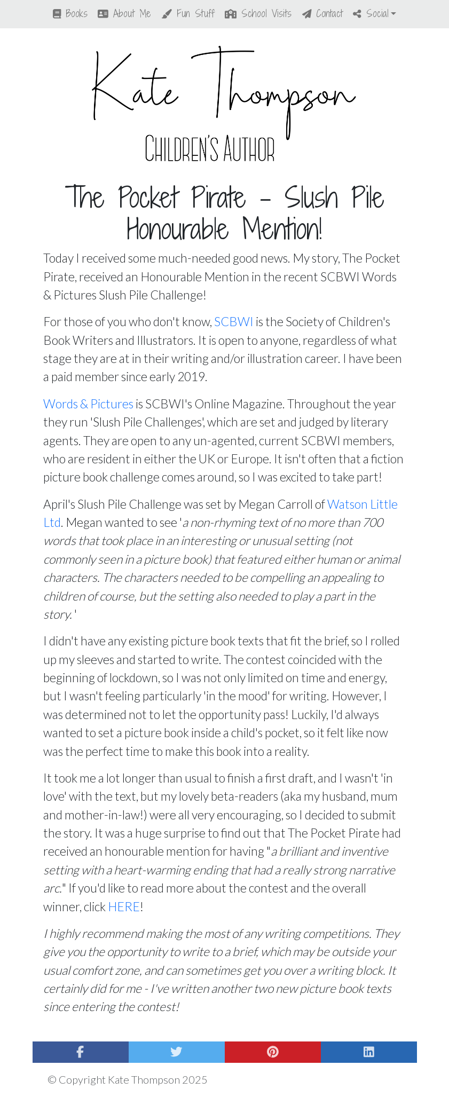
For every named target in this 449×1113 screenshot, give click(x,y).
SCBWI (234, 321)
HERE (124, 906)
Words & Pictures (88, 403)
